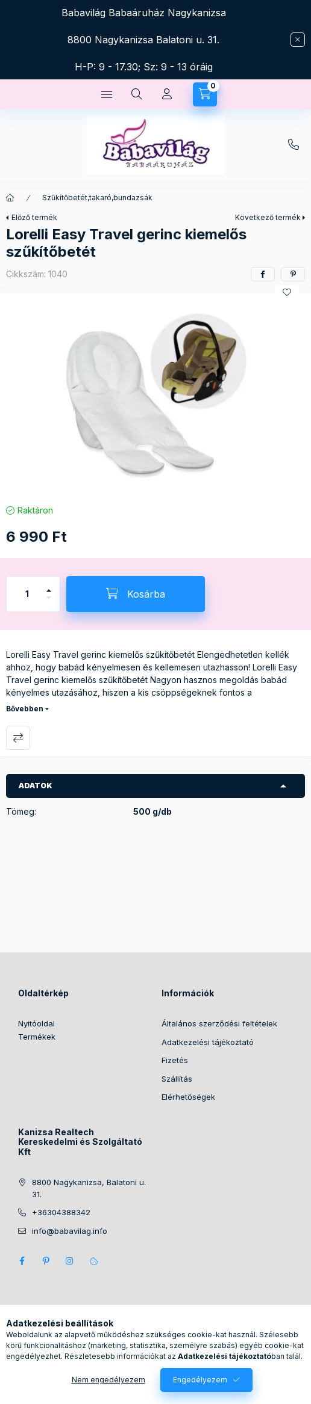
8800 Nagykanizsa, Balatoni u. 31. (89, 1188)
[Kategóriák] (107, 94)
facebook (22, 1261)
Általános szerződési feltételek (219, 1023)
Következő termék (268, 217)
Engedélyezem (200, 1379)
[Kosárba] (135, 594)
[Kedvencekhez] (287, 292)
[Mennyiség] (27, 594)
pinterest (46, 1261)
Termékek (36, 1036)
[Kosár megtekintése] (205, 94)
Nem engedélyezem (108, 1379)
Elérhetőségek (188, 1097)
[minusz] (49, 603)
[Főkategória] (10, 197)
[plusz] (49, 585)
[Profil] (167, 94)
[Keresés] (137, 94)
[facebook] (263, 274)
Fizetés (175, 1060)
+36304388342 (293, 144)
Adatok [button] (35, 785)
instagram (70, 1261)
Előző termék (34, 217)
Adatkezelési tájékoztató (208, 1042)
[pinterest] (293, 274)
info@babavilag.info (69, 1231)
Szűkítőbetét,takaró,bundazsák (97, 197)
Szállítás (177, 1079)
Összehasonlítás (18, 738)
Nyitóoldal (36, 1023)
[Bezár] (298, 39)
